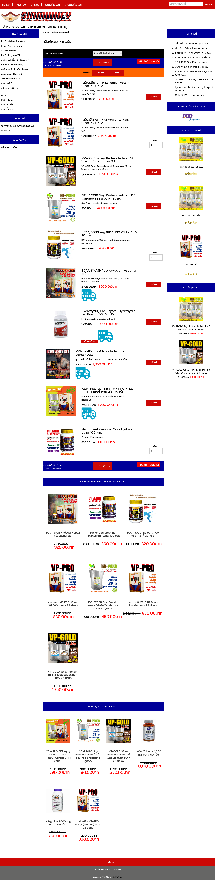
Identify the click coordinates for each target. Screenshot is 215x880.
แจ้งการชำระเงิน (73, 4)
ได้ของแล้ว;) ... (191, 251)
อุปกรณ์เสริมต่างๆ (10, 88)
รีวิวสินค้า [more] (191, 130)
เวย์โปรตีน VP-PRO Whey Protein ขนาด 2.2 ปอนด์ (105, 84)
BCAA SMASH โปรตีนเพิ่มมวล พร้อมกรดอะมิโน (109, 272)
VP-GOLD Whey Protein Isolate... (191, 48)
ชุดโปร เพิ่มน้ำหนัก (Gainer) (15, 60)
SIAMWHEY (117, 876)
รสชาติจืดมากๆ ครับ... (191, 201)
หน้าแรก (6, 4)
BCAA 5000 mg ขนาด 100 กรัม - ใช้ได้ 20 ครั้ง (109, 234)
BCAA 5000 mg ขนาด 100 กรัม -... (192, 57)
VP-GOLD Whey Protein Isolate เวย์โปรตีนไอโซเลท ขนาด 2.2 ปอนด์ (107, 160)
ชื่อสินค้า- (101, 72)
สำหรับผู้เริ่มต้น (8, 50)
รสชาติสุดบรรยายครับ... (191, 153)
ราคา (117, 72)
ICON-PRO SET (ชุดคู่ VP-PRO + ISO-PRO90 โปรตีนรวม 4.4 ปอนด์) (108, 390)
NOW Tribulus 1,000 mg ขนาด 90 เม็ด (148, 753)
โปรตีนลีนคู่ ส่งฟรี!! (10, 55)
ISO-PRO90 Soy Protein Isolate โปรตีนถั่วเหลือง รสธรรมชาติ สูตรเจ (109, 197)
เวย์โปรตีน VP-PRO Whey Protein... (192, 43)
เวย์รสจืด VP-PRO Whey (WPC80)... (192, 52)
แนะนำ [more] (191, 287)
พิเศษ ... (5, 95)
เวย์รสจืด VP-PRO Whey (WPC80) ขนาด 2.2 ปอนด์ (105, 121)
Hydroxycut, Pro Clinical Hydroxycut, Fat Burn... (193, 89)
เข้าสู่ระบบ (20, 4)
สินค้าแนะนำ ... (8, 104)
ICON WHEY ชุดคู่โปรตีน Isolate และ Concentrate (100, 353)
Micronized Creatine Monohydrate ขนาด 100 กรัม (107, 431)
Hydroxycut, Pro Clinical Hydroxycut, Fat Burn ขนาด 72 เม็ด (108, 313)
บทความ (35, 4)
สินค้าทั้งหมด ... (8, 109)
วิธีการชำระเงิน (52, 4)
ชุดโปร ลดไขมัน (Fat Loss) (14, 69)
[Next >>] (106, 62)
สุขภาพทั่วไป (7, 83)
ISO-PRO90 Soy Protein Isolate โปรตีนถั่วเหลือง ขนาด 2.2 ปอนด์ (191, 314)
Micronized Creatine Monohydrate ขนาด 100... (193, 73)
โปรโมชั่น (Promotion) (12, 64)
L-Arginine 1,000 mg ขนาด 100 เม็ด (58, 823)
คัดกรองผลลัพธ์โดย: (55, 53)
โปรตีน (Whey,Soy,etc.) (13, 41)
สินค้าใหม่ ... (7, 99)
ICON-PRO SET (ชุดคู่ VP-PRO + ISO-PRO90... (193, 81)
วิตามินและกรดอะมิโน (11, 78)
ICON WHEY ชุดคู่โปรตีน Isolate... (191, 66)
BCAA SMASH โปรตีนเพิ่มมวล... (190, 95)
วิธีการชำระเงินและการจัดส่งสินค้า (17, 126)
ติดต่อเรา (5, 130)
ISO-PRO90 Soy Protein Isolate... (191, 62)
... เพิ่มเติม (153, 96)
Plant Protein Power (11, 46)
